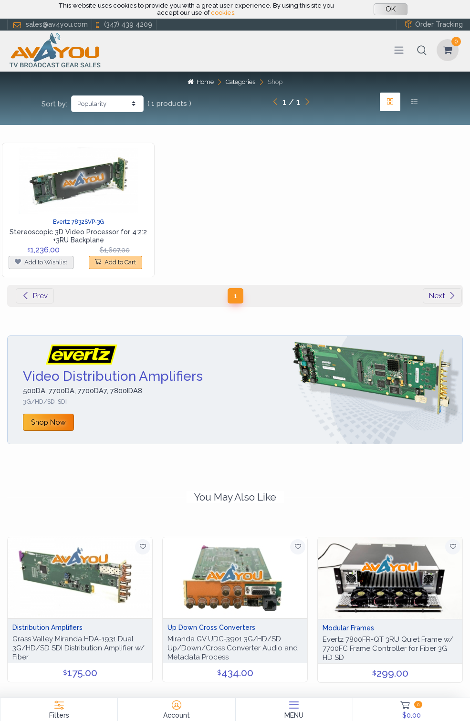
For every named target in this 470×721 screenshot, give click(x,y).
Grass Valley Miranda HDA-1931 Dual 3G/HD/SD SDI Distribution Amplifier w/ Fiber (78, 648)
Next (442, 296)
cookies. (223, 12)
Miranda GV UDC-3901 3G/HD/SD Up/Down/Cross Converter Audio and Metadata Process (232, 648)
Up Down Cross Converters (211, 627)
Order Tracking (434, 24)
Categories (240, 81)
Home (200, 81)
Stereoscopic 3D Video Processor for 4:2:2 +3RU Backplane (78, 236)
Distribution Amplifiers (47, 627)
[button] (422, 50)
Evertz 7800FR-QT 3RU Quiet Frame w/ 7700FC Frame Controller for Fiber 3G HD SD (388, 648)
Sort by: (54, 104)
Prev (35, 296)
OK (391, 9)
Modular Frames (348, 628)
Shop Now (48, 422)
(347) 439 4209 (123, 25)
